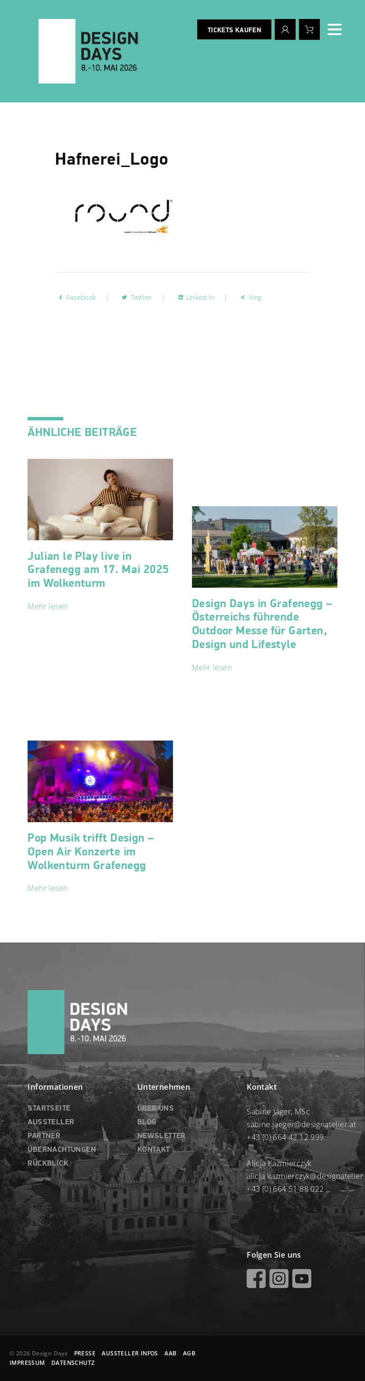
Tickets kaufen (234, 30)
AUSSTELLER (51, 1122)
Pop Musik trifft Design (91, 852)
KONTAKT (153, 1150)
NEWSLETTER (161, 1136)
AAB (170, 1353)
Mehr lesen (47, 606)
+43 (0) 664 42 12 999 (285, 1137)
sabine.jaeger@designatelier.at (301, 1124)
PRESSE (85, 1353)
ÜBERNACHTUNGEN (62, 1150)
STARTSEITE (49, 1108)
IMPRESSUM (27, 1363)
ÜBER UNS (155, 1108)
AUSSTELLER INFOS (130, 1353)
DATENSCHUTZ (73, 1363)
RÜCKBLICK (48, 1164)
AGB (189, 1353)
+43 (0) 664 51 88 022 (285, 1189)
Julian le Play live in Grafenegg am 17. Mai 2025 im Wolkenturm (98, 570)
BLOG (147, 1122)
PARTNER (44, 1136)
